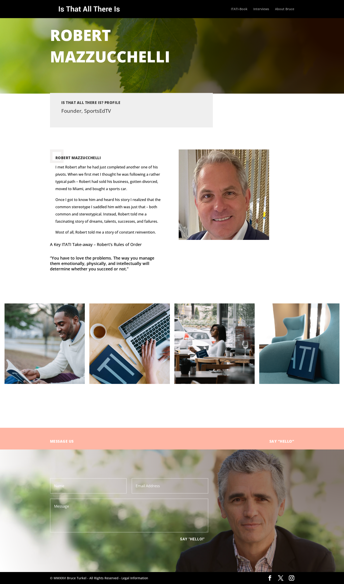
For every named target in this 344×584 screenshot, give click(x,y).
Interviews (261, 9)
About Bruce (284, 9)
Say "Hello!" (192, 539)
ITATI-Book (239, 9)
